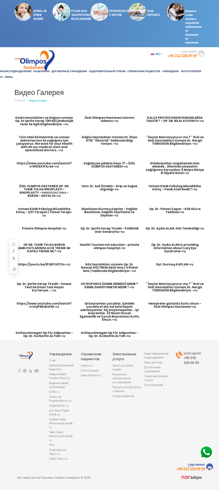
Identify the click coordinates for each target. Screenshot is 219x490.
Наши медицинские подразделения (156, 355)
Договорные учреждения (152, 369)
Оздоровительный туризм (155, 378)
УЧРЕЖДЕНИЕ (170, 71)
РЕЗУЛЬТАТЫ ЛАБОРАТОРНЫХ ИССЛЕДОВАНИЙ (71, 12)
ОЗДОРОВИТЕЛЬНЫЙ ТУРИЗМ (107, 71)
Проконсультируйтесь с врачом (125, 389)
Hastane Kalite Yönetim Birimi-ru (59, 376)
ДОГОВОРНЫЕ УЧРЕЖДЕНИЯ (69, 71)
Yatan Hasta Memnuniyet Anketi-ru (61, 436)
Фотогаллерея (153, 385)
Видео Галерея (38, 100)
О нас (52, 360)
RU (156, 54)
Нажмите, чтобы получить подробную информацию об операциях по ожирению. (186, 23)
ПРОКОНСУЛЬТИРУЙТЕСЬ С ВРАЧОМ (110, 12)
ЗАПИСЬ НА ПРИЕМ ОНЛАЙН (32, 12)
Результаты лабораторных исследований (121, 378)
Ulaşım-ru (87, 365)
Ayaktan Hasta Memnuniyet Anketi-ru (61, 423)
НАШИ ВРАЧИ (41, 71)
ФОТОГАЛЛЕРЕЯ (191, 71)
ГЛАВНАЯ (20, 100)
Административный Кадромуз (61, 367)
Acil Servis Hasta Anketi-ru (59, 412)
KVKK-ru (54, 391)
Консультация (89, 370)
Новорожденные (123, 396)
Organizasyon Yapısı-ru (57, 451)
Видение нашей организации (59, 385)
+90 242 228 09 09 (189, 358)
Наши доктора (153, 362)
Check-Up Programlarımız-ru (60, 398)
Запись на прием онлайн (122, 367)
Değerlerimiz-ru (58, 405)
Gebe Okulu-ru (58, 458)
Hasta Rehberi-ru (91, 375)
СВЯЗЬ (8, 77)
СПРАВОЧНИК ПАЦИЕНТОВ (143, 71)
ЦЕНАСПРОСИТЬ (146, 12)
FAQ (51, 445)
